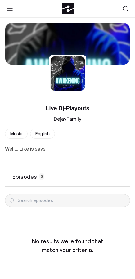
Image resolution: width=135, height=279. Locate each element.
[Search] (126, 8)
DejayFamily (67, 119)
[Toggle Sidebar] (9, 8)
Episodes (28, 176)
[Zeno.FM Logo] (68, 8)
